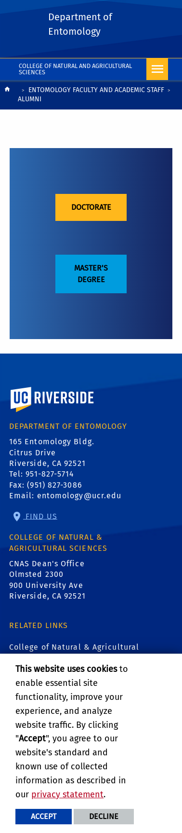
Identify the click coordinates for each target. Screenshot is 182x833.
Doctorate (91, 207)
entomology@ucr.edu (79, 495)
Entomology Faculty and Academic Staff (96, 90)
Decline (103, 816)
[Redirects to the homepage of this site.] (7, 96)
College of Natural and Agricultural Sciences (75, 69)
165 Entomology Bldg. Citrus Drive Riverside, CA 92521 (51, 452)
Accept (43, 816)
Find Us (40, 515)
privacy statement (67, 794)
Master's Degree (91, 273)
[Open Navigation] (157, 69)
